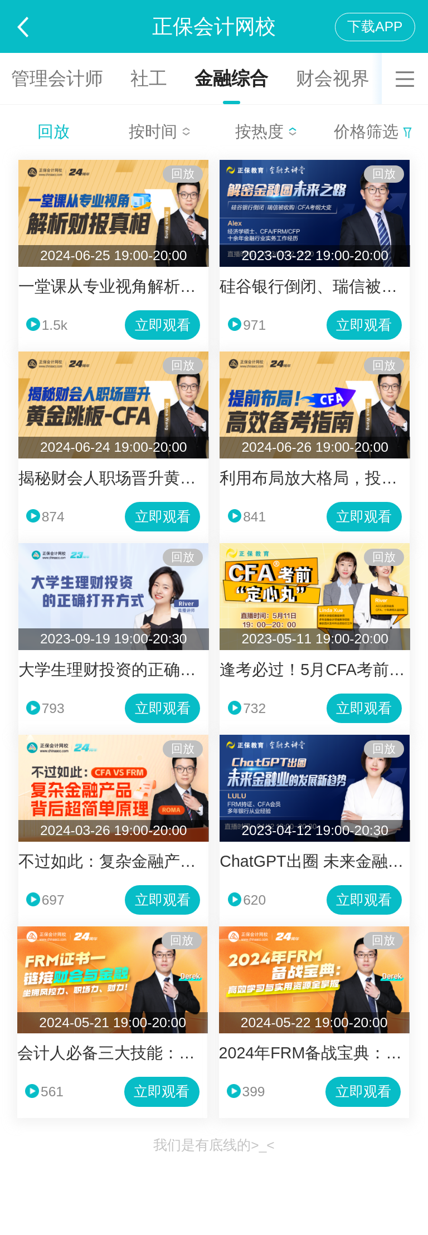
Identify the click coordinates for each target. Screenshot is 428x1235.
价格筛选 (373, 131)
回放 (53, 131)
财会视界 (332, 78)
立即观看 (163, 325)
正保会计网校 (214, 26)
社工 (148, 78)
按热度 (266, 131)
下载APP (374, 26)
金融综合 (231, 78)
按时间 (160, 131)
